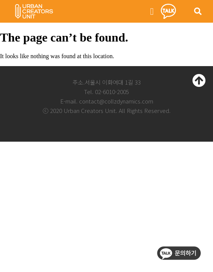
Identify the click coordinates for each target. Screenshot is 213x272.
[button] (152, 11)
